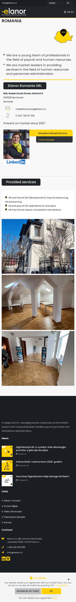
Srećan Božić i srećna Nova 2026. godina (39, 461)
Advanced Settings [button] (28, 591)
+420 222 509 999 (16, 547)
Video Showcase (12, 511)
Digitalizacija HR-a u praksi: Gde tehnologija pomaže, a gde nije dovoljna (41, 449)
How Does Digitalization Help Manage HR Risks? (42, 476)
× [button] (69, 579)
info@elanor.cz (9, 3)
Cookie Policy (61, 585)
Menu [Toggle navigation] (69, 12)
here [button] (54, 598)
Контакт (7, 522)
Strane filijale (10, 506)
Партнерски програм (13, 517)
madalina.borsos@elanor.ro (31, 109)
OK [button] (51, 591)
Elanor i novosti (11, 500)
